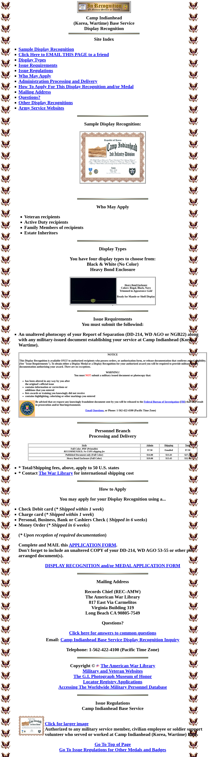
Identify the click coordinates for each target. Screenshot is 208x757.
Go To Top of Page (113, 744)
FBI (183, 401)
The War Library (56, 473)
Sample (91, 123)
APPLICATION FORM (92, 545)
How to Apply (112, 489)
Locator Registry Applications (112, 681)
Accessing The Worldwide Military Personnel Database (112, 687)
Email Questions (95, 410)
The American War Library (128, 665)
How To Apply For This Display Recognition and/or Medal (76, 86)
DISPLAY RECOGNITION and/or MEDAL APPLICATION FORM (112, 565)
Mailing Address (34, 91)
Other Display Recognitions (45, 102)
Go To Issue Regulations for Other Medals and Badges (112, 749)
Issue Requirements (37, 65)
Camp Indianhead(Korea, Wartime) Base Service (104, 20)
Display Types (32, 59)
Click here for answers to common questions (112, 632)
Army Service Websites (41, 107)
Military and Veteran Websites (113, 671)
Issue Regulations (35, 70)
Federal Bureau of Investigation (161, 401)
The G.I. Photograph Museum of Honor (112, 676)
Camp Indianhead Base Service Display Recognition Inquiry (120, 639)
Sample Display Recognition (46, 49)
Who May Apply (34, 75)
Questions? (29, 97)
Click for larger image (67, 723)
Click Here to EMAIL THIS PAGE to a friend (63, 54)
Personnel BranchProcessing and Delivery (112, 433)
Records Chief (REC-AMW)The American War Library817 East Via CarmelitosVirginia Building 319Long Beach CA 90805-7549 (113, 602)
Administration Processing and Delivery (57, 81)
